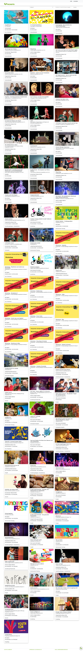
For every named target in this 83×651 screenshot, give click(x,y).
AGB (56, 649)
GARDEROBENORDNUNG (62, 649)
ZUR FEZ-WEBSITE (8, 649)
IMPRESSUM (32, 649)
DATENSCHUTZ (38, 649)
